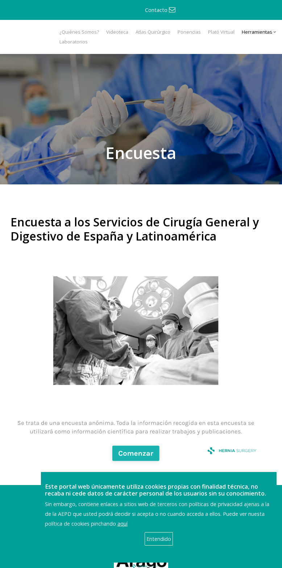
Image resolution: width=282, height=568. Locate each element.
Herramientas (257, 32)
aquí (122, 523)
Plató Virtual (221, 32)
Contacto (160, 9)
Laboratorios (73, 41)
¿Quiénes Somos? (79, 32)
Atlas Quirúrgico (153, 32)
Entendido (158, 538)
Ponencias (189, 32)
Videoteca (117, 32)
